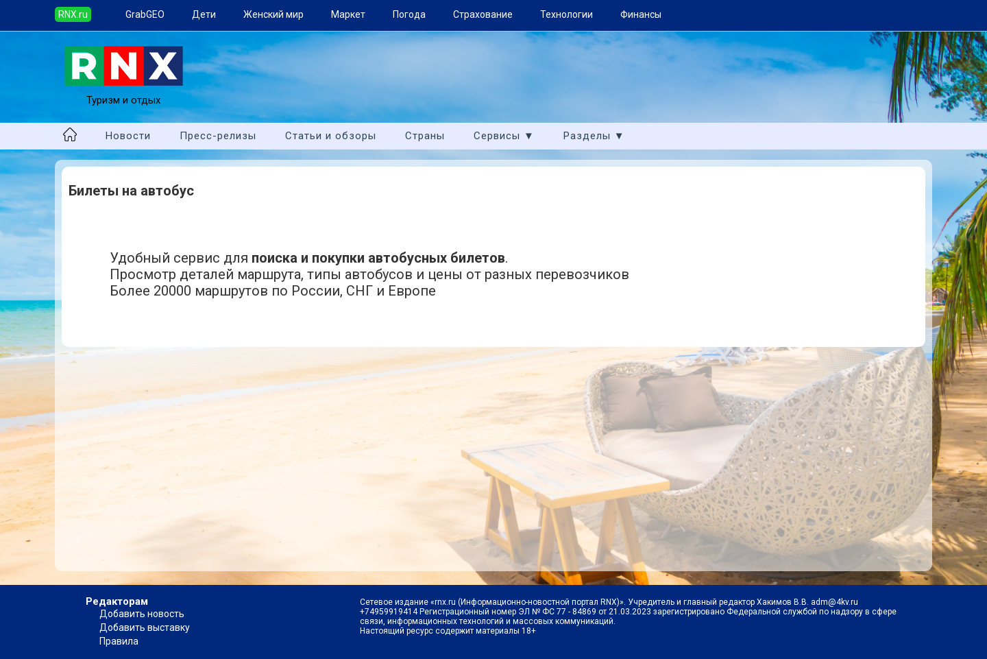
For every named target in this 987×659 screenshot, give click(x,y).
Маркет (348, 14)
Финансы (640, 14)
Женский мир (273, 14)
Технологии (566, 14)
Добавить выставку (144, 627)
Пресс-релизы (218, 136)
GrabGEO (144, 14)
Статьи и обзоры (330, 136)
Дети (204, 14)
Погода (409, 14)
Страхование (483, 14)
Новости (128, 136)
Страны (425, 136)
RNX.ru (73, 14)
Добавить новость (141, 613)
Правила (118, 641)
